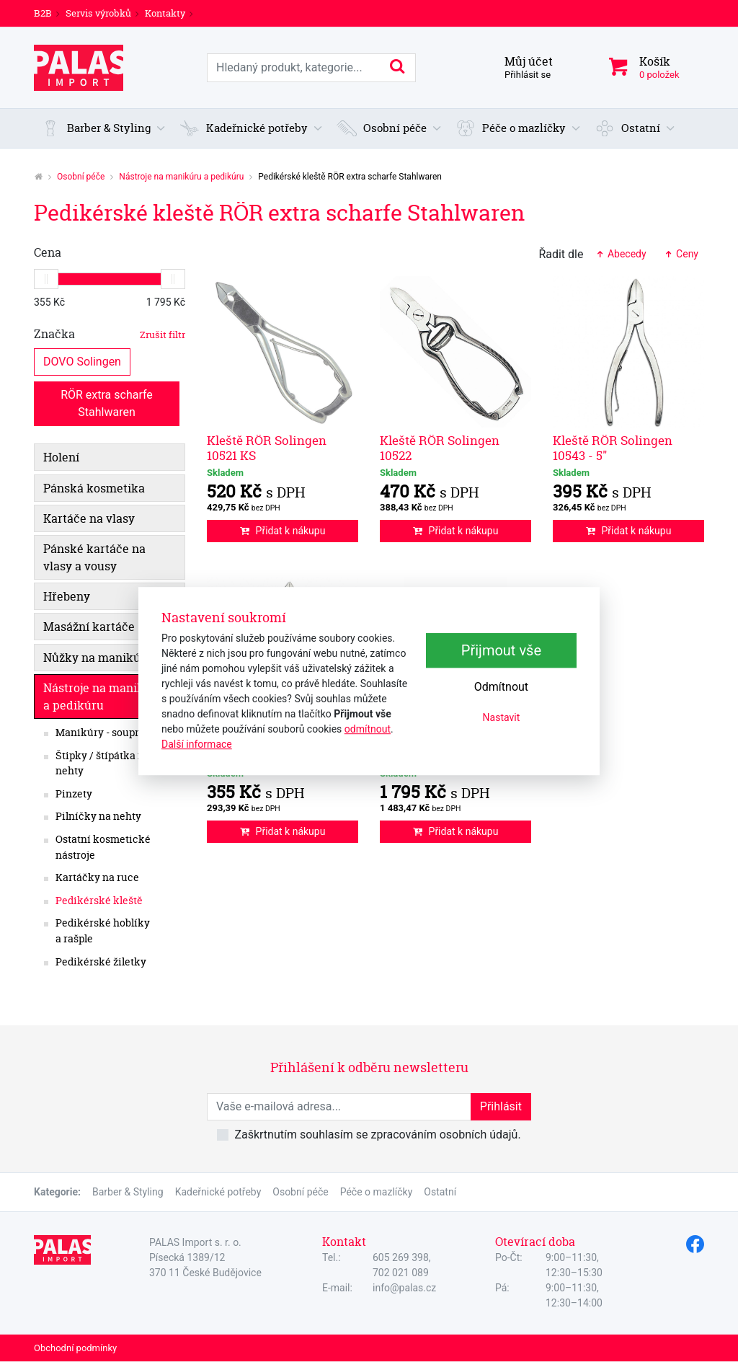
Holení (61, 457)
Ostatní (440, 1192)
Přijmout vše (501, 650)
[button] (103, 129)
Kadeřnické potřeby (218, 1192)
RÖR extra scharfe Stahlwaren (108, 402)
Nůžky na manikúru (98, 657)
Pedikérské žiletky (100, 962)
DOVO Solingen (82, 360)
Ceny (681, 254)
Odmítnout (501, 687)
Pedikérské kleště (99, 900)
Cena (47, 252)
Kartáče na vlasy (89, 518)
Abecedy (620, 254)
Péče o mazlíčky (376, 1192)
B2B (43, 12)
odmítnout (367, 729)
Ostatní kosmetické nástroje (103, 847)
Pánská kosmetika (94, 488)
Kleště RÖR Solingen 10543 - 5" (612, 447)
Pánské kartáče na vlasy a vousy (94, 557)
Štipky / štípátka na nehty (102, 763)
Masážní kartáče (89, 626)
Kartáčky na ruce (97, 877)
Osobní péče (81, 177)
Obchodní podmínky (75, 1348)
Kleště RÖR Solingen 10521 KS (266, 447)
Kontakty (165, 12)
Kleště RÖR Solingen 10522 (439, 447)
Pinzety (73, 794)
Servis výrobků (98, 12)
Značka (109, 333)
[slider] (46, 279)
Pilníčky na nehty (98, 816)
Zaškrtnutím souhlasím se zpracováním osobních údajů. (377, 1134)
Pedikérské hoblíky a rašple (102, 931)
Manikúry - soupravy (105, 732)
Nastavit (501, 717)
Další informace (196, 744)
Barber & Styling (128, 1192)
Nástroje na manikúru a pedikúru (181, 177)
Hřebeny (66, 596)
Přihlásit (501, 1106)
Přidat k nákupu (283, 530)
